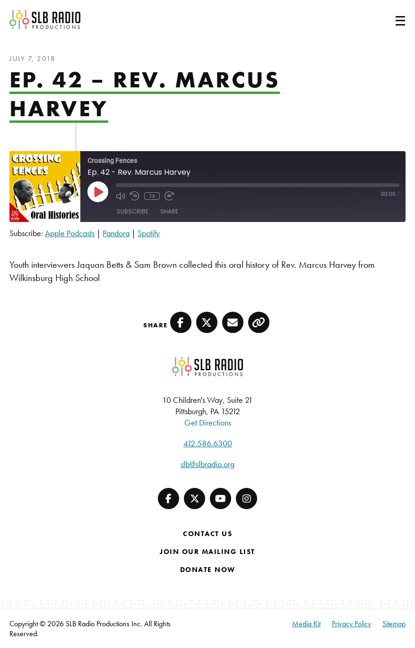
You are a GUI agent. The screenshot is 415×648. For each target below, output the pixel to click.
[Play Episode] (97, 191)
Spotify (149, 233)
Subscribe (132, 211)
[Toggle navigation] (389, 19)
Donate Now (207, 569)
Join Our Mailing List (207, 551)
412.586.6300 (207, 443)
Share (169, 211)
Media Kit (306, 624)
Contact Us (207, 533)
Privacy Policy (351, 624)
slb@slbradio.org (207, 464)
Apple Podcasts (70, 233)
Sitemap (394, 624)
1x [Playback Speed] (152, 196)
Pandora (116, 233)
